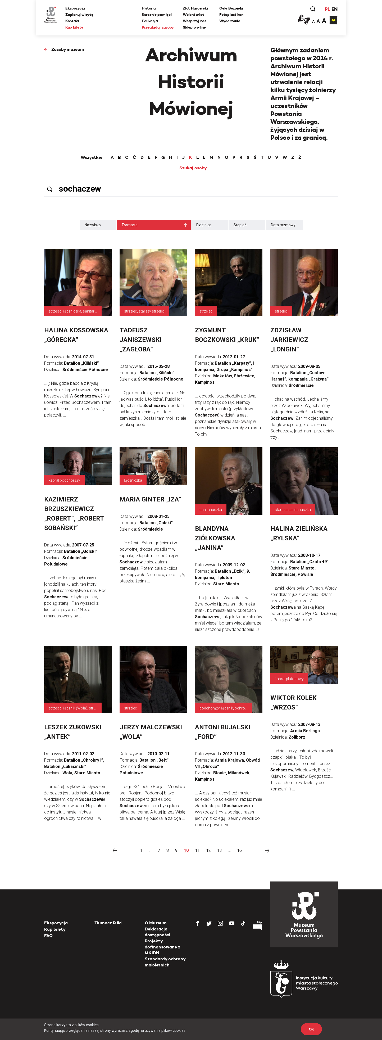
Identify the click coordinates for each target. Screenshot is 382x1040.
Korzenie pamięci (157, 14)
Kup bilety (74, 27)
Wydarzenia (229, 21)
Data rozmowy (283, 225)
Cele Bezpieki (231, 8)
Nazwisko (93, 225)
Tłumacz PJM (108, 923)
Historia (149, 8)
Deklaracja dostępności (157, 932)
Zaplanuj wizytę (79, 14)
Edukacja (150, 21)
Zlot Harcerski (195, 8)
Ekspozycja (75, 8)
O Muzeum (156, 923)
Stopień (240, 225)
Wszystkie (91, 157)
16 (239, 850)
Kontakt (72, 21)
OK (311, 1029)
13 (219, 850)
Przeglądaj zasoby (158, 27)
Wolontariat (193, 14)
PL (327, 9)
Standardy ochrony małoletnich (165, 961)
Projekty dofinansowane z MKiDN (162, 947)
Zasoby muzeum (67, 49)
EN (334, 9)
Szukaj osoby (193, 168)
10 (186, 850)
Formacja (130, 225)
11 (197, 850)
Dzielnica (203, 225)
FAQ (48, 935)
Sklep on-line (194, 27)
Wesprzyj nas (194, 21)
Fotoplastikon (231, 14)
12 (208, 850)
